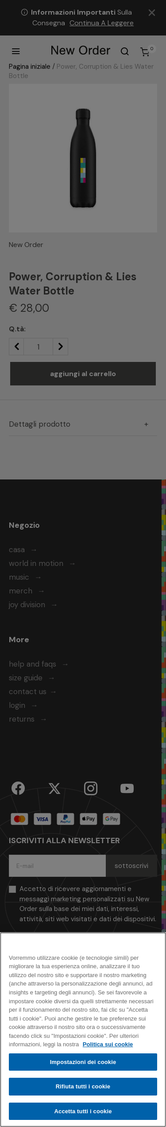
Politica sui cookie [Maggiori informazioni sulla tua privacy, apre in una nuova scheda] (108, 1046)
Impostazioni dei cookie (83, 1063)
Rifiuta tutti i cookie (83, 1088)
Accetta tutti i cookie (83, 1113)
